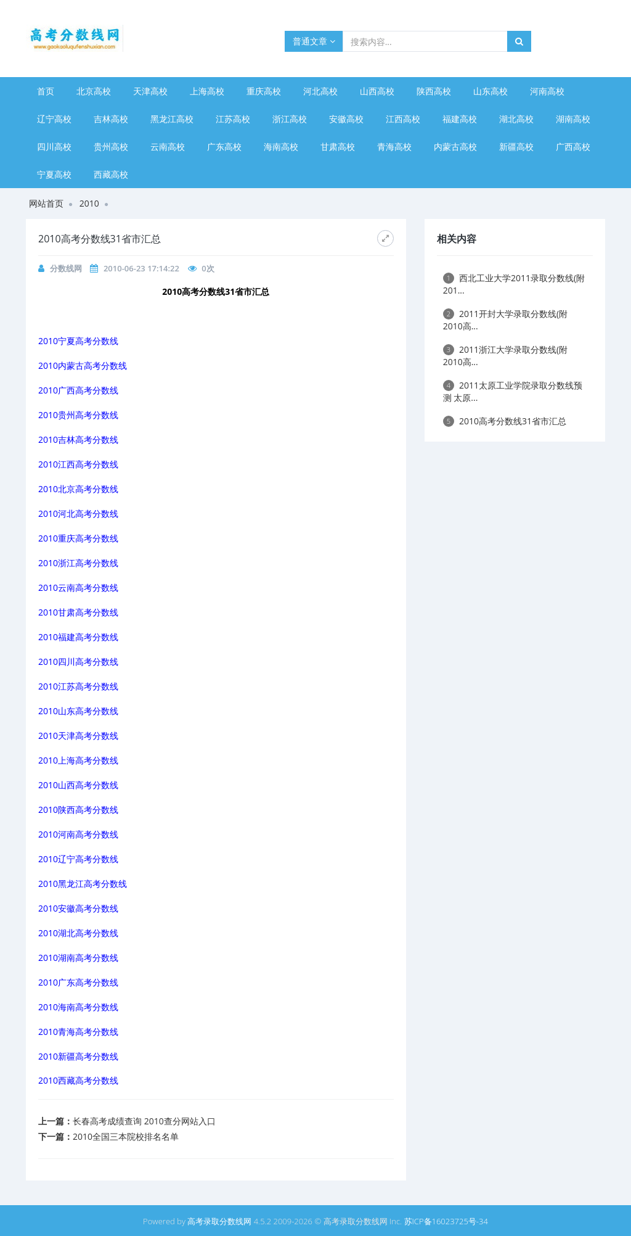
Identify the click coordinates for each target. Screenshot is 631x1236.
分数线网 (66, 268)
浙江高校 (289, 119)
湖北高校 (516, 119)
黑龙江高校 (171, 119)
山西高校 (377, 91)
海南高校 (281, 146)
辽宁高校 (54, 119)
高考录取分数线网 (219, 1221)
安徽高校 (346, 119)
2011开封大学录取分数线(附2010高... (505, 320)
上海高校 (207, 91)
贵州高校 (111, 146)
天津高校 (150, 91)
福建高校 (459, 119)
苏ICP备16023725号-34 (446, 1221)
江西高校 (403, 119)
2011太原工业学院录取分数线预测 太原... (512, 391)
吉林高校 (111, 119)
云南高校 (167, 146)
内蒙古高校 (455, 146)
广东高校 (224, 146)
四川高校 (54, 146)
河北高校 (320, 91)
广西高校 (573, 146)
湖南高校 (573, 119)
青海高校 (394, 146)
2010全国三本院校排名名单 (126, 1136)
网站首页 (46, 203)
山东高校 (490, 91)
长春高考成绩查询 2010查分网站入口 (144, 1121)
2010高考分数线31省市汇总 (504, 421)
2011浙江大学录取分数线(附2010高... (505, 356)
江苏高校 (233, 119)
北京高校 (93, 91)
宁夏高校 (54, 174)
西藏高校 (111, 174)
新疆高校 (516, 146)
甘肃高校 (337, 146)
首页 (45, 91)
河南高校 (547, 91)
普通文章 (314, 41)
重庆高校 (263, 91)
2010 (89, 203)
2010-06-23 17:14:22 (141, 268)
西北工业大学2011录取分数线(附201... (514, 284)
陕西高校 (434, 91)
